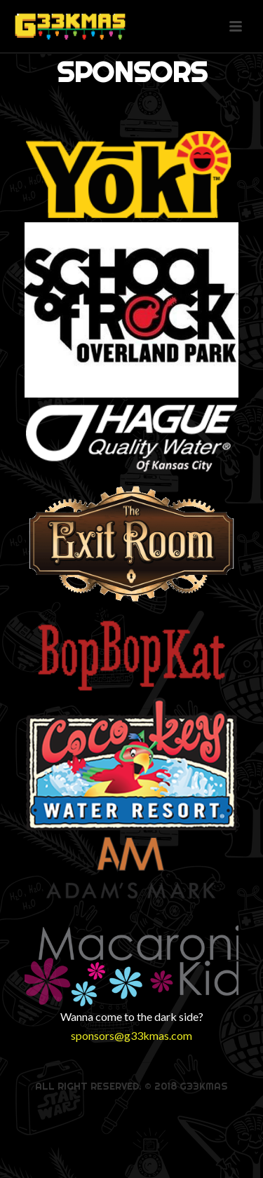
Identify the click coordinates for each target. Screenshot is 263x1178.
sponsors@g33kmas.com (131, 1035)
